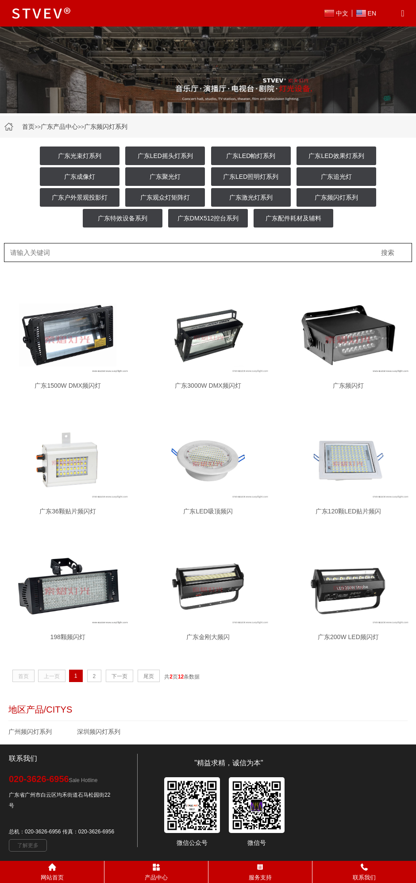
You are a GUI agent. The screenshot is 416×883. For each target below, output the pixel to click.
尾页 (148, 676)
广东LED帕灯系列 (250, 155)
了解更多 (28, 845)
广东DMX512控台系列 (208, 218)
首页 (28, 126)
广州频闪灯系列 (30, 731)
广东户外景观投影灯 (80, 197)
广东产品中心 (59, 126)
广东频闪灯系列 (105, 126)
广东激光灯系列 (251, 197)
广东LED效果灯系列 (336, 155)
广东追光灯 (336, 176)
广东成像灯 (79, 176)
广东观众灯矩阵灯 (165, 197)
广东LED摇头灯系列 (165, 155)
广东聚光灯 (165, 176)
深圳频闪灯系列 (98, 731)
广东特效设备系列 (122, 218)
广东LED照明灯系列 (250, 176)
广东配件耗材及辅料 (293, 218)
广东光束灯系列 (79, 155)
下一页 (119, 676)
